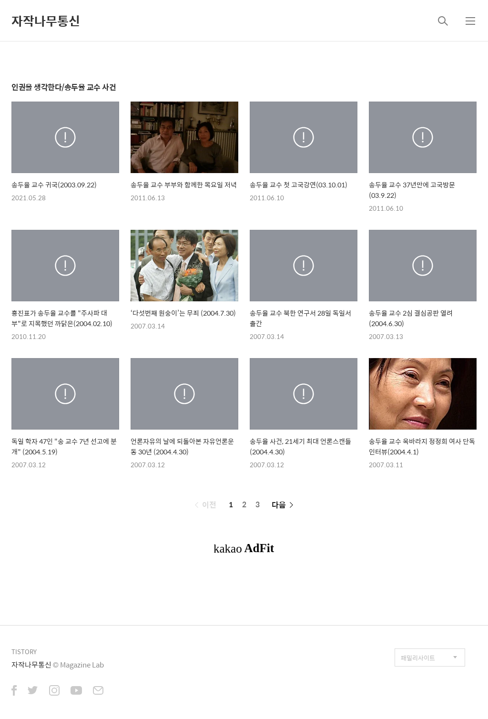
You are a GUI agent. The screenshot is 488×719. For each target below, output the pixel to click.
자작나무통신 (45, 20)
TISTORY (24, 652)
